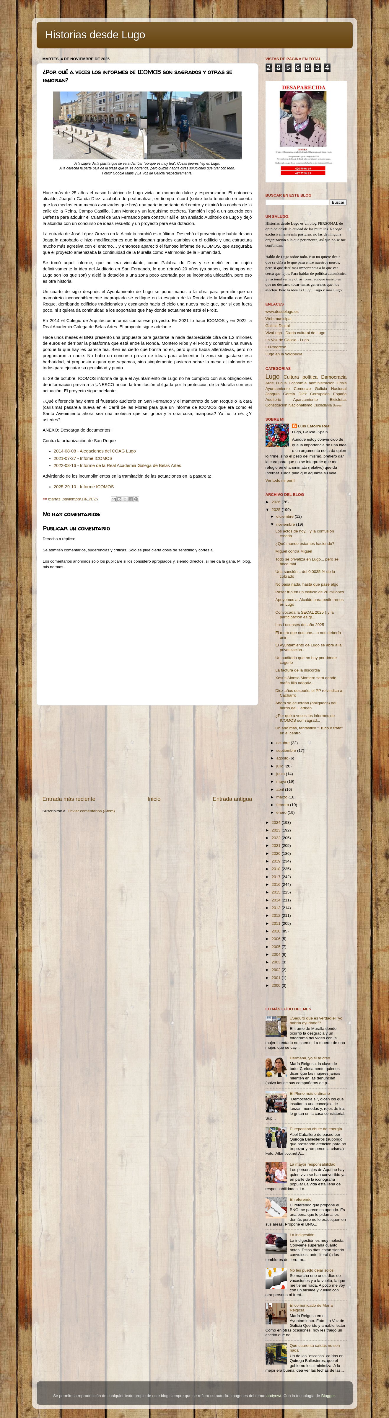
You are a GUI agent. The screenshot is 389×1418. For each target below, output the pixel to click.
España (340, 394)
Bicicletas (338, 399)
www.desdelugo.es (282, 311)
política (310, 377)
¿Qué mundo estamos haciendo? (304, 543)
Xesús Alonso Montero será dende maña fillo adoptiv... (305, 680)
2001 (276, 978)
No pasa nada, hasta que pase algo (306, 584)
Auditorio (273, 399)
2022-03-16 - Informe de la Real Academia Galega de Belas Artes (118, 465)
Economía (298, 383)
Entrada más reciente (69, 799)
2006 (276, 939)
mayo (281, 781)
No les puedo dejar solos (312, 1270)
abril (280, 789)
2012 (276, 915)
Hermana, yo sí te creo (310, 1058)
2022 (276, 838)
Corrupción (320, 394)
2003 (276, 962)
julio (280, 766)
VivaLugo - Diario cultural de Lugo (295, 333)
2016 (276, 884)
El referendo (301, 1199)
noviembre (286, 524)
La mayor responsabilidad (313, 1164)
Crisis (342, 383)
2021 (276, 845)
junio (281, 774)
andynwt (273, 1396)
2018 (276, 869)
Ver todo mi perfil (280, 480)
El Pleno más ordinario (310, 1093)
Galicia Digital (278, 326)
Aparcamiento (305, 399)
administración (321, 383)
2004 (276, 954)
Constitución (276, 405)
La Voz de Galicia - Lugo (287, 340)
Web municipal (279, 318)
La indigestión (302, 1235)
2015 (276, 892)
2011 (276, 923)
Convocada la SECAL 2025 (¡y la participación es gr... (304, 614)
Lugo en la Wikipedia (284, 354)
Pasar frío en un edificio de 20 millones (309, 592)
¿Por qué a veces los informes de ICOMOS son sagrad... (305, 718)
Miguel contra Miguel (293, 551)
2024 (276, 822)
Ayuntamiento (278, 388)
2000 (276, 985)
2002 (276, 970)
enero (282, 812)
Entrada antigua (232, 799)
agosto (282, 758)
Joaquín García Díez (286, 394)
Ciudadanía (322, 405)
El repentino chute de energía (316, 1129)
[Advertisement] (147, 750)
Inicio (154, 799)
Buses (337, 405)
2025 (276, 509)
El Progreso (276, 347)
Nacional (339, 388)
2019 (276, 861)
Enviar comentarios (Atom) (91, 811)
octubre (283, 743)
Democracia (333, 377)
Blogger (328, 1396)
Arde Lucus (276, 383)
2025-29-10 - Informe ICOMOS (84, 486)
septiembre (286, 750)
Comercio (302, 388)
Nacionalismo (300, 405)
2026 (276, 502)
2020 (276, 853)
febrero (283, 805)
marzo (282, 797)
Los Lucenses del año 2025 (299, 625)
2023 (276, 830)
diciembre (285, 516)
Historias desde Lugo (95, 35)
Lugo (273, 376)
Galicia (321, 388)
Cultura (291, 377)
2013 (276, 908)
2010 (276, 931)
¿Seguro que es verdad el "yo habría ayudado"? (316, 1020)
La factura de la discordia (297, 670)
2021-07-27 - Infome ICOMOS (83, 458)
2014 (276, 900)
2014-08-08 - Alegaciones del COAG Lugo (95, 451)
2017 (276, 877)
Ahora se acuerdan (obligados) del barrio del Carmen (305, 705)
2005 (276, 947)
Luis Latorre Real (314, 426)
